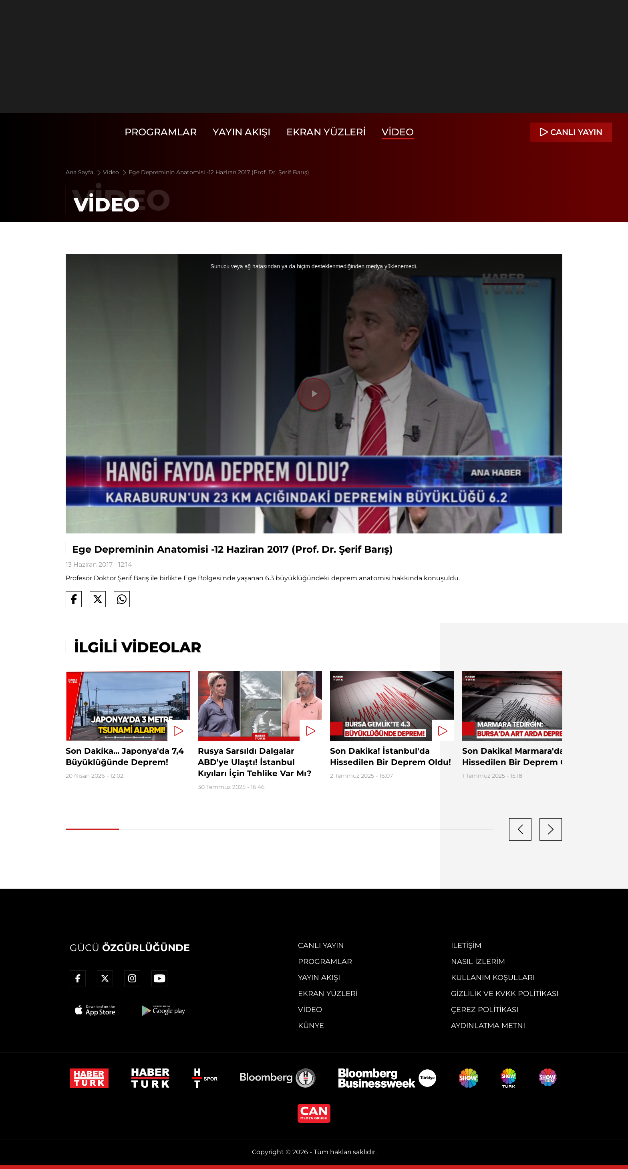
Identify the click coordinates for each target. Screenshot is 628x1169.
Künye (311, 1025)
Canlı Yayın (321, 945)
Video (398, 132)
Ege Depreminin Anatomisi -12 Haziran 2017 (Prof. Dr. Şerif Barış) (219, 172)
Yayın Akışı (241, 132)
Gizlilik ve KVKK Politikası (504, 993)
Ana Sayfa (84, 172)
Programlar (161, 132)
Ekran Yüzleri (326, 132)
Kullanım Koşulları (493, 977)
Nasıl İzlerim (478, 961)
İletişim (466, 945)
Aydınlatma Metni (488, 1025)
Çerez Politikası (484, 1009)
